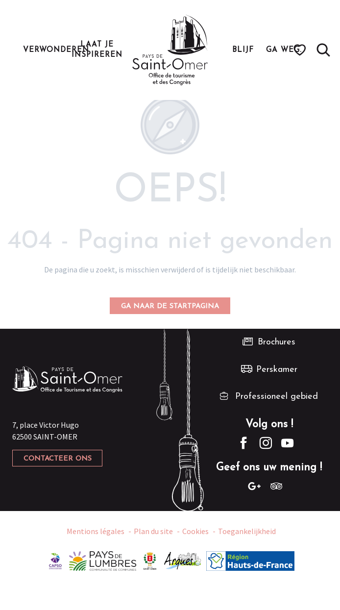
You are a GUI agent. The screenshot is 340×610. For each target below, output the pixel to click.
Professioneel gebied (276, 396)
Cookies (195, 531)
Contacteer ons (58, 459)
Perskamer (276, 369)
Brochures (276, 342)
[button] (323, 50)
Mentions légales (95, 531)
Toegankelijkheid (247, 531)
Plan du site (153, 531)
